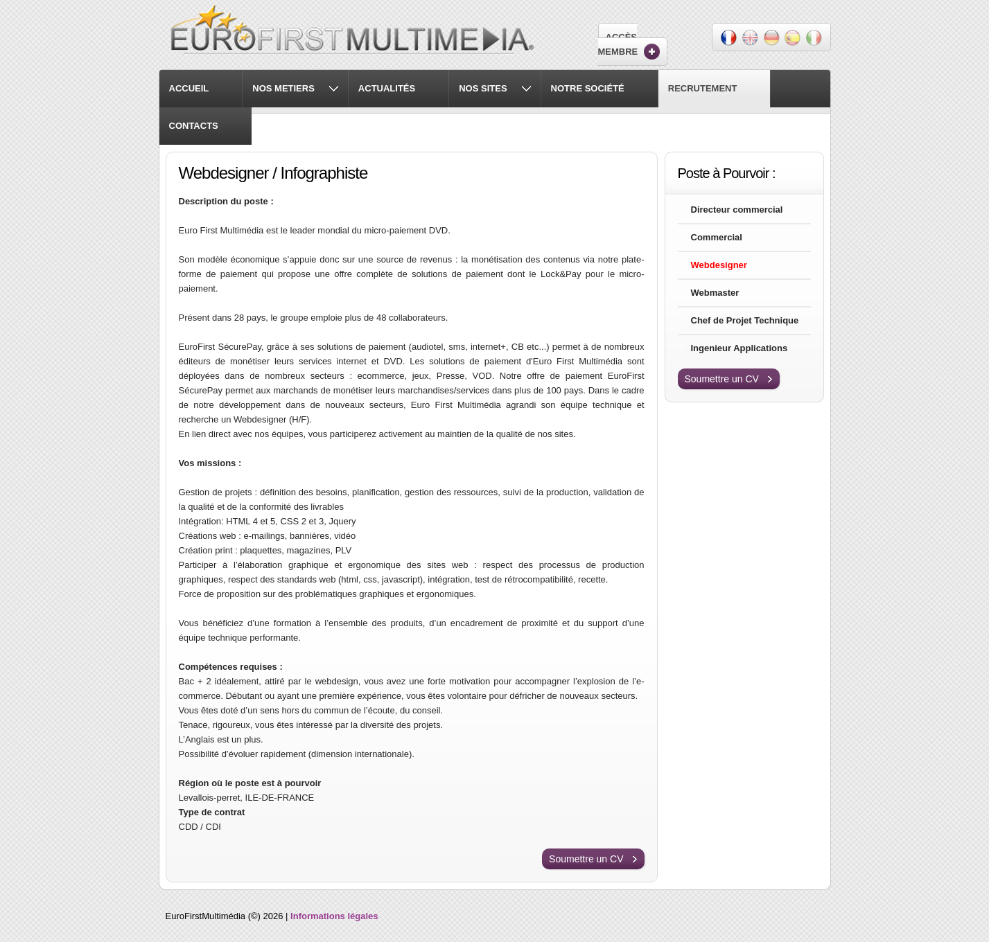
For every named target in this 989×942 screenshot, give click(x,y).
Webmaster (715, 292)
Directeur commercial (737, 209)
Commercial (716, 237)
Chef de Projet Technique (745, 320)
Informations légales (334, 916)
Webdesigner (719, 265)
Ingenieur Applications (739, 348)
